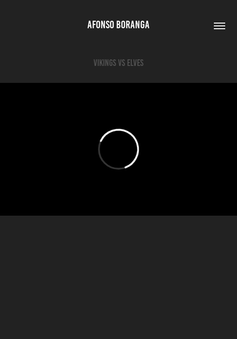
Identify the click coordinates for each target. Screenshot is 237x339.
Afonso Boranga (118, 25)
